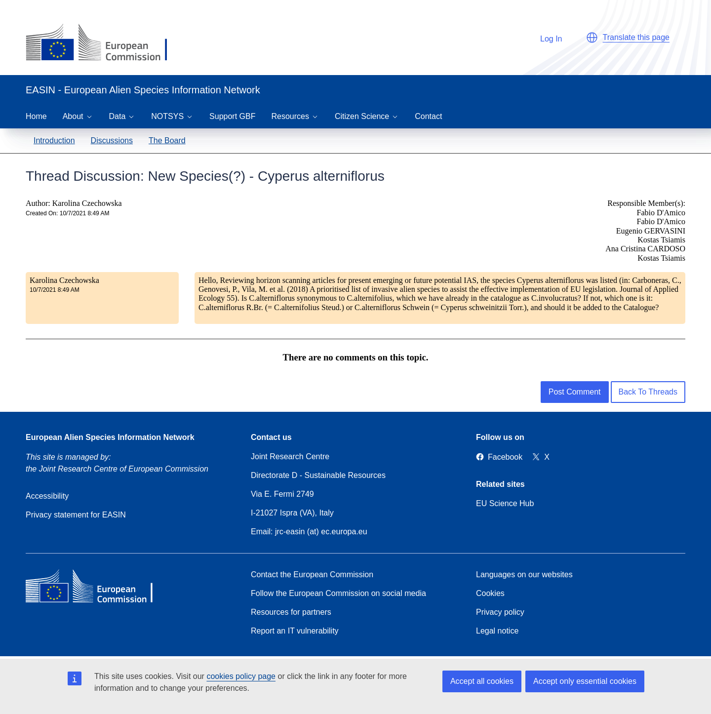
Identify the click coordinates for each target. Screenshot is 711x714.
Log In (546, 37)
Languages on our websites (524, 574)
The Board (167, 140)
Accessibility (47, 496)
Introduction (54, 140)
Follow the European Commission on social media (338, 593)
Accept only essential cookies (584, 681)
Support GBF (232, 116)
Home (36, 116)
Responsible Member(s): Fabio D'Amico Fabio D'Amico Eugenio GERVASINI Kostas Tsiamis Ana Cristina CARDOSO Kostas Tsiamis (645, 230)
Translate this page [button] (636, 37)
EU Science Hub (505, 503)
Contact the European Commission (312, 574)
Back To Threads (648, 392)
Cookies (490, 593)
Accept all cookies (482, 681)
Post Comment (575, 392)
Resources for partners (291, 612)
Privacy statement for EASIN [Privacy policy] (76, 515)
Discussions (112, 140)
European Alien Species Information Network (110, 437)
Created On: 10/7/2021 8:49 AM (67, 213)
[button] (592, 37)
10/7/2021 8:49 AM (54, 289)
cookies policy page (241, 676)
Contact (428, 116)
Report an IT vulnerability (295, 631)
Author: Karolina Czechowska (74, 203)
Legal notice (497, 631)
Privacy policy (500, 612)
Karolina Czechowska (64, 280)
